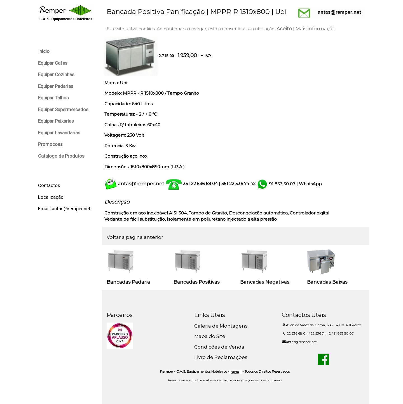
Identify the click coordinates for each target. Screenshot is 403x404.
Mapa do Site (209, 336)
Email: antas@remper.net (64, 208)
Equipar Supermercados (63, 109)
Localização (51, 197)
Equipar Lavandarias (59, 133)
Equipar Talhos (53, 98)
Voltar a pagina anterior (135, 237)
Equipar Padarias (55, 86)
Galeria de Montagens (221, 326)
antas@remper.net (141, 183)
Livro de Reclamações (220, 357)
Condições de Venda (219, 347)
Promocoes (50, 144)
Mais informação (316, 28)
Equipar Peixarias (56, 121)
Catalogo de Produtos (61, 156)
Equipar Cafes (52, 63)
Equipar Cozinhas (56, 74)
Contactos (49, 185)
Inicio (44, 51)
